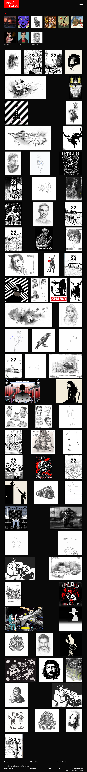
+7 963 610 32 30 (62, 762)
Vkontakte (34, 762)
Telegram (7, 762)
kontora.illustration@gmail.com (19, 766)
